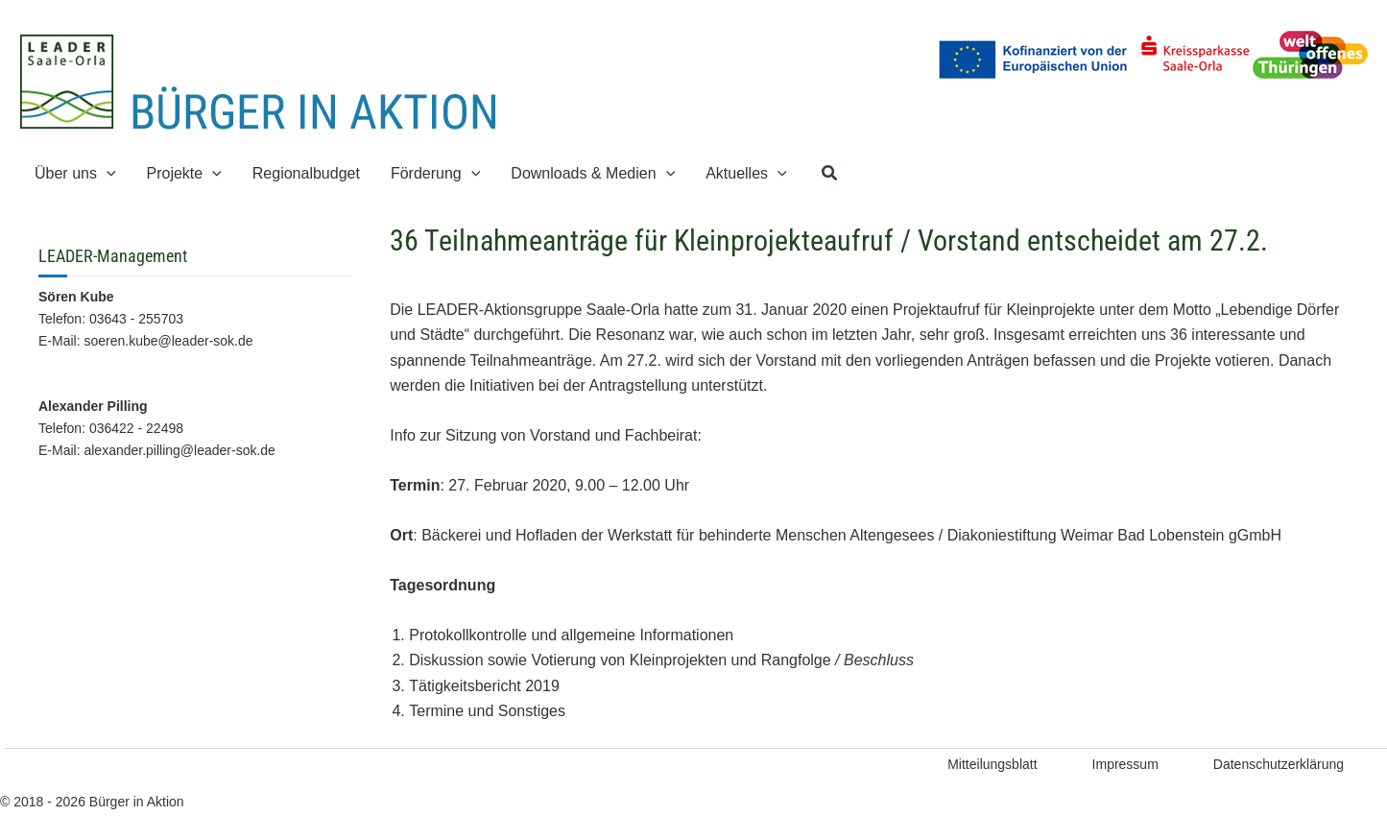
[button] (830, 173)
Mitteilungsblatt (992, 764)
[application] (106, 173)
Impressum (1125, 764)
